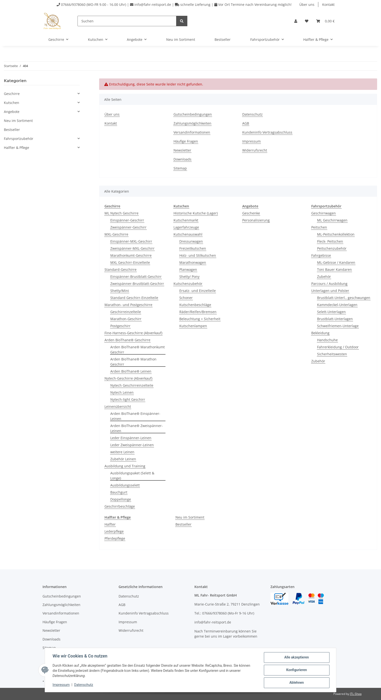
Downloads (182, 159)
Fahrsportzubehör (18, 138)
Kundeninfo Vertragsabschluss (267, 132)
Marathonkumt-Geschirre (131, 255)
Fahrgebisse (321, 255)
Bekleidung (320, 333)
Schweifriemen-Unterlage (338, 326)
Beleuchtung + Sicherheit (199, 318)
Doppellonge (120, 499)
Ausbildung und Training (124, 466)
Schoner (186, 297)
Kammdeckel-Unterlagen (337, 304)
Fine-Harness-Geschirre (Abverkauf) (133, 333)
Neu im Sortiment (189, 517)
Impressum (251, 141)
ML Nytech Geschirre (121, 213)
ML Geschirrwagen (332, 220)
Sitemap (180, 168)
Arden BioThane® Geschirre (127, 340)
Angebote (11, 111)
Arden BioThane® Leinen (130, 371)
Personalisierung (256, 220)
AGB (245, 123)
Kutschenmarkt (185, 220)
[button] (295, 21)
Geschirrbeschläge (119, 506)
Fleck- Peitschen (330, 241)
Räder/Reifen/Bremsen (197, 311)
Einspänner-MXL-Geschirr (131, 241)
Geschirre (12, 93)
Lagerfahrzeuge (186, 227)
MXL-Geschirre (116, 234)
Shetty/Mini (119, 290)
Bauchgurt (118, 492)
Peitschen (319, 227)
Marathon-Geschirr (125, 318)
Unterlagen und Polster (330, 290)
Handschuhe (327, 340)
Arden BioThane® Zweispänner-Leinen (136, 428)
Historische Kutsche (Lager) (195, 213)
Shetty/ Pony (189, 276)
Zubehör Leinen (123, 459)
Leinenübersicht (117, 406)
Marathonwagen (192, 262)
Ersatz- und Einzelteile (197, 290)
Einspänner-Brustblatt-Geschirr (136, 276)
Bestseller (183, 524)
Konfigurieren (296, 670)
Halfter (110, 524)
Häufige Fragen (185, 141)
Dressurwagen (191, 241)
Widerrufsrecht (254, 150)
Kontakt (328, 4)
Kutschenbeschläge (195, 304)
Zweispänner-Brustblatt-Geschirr (137, 283)
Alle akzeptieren (296, 657)
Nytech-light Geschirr (127, 399)
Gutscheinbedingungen (192, 114)
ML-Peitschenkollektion (336, 234)
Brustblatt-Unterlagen (335, 318)
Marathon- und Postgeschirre (128, 304)
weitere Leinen (122, 452)
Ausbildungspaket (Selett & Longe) (132, 475)
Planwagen (188, 269)
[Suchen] (127, 21)
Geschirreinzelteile (125, 311)
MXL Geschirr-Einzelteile (130, 262)
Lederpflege (114, 531)
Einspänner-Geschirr (127, 220)
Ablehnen (296, 683)
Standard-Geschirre (120, 269)
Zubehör (324, 276)
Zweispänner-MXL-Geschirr (132, 248)
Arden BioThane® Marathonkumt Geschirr (137, 349)
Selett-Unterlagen (331, 311)
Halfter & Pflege (16, 147)
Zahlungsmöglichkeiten (192, 123)
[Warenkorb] (325, 21)
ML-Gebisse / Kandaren (336, 262)
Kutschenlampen (193, 326)
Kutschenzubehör (187, 283)
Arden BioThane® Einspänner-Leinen (135, 416)
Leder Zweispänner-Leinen (132, 445)
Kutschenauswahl (187, 234)
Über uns (306, 4)
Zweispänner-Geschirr (128, 227)
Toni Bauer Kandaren (334, 269)
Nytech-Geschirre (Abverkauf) (128, 378)
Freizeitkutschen (192, 248)
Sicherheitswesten (332, 354)
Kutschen (11, 102)
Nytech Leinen (122, 392)
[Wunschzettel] (306, 21)
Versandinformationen (191, 132)
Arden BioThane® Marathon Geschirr (133, 362)
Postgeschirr (120, 326)
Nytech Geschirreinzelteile (131, 385)
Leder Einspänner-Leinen (130, 437)
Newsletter (182, 150)
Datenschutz (252, 114)
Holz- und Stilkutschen (197, 255)
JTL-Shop (356, 694)
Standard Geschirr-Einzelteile (134, 297)
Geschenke (251, 213)
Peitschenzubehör (331, 248)
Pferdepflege (114, 538)
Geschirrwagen (323, 213)
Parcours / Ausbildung (329, 283)
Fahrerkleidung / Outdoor (338, 347)
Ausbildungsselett (125, 485)
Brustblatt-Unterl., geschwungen (343, 297)
